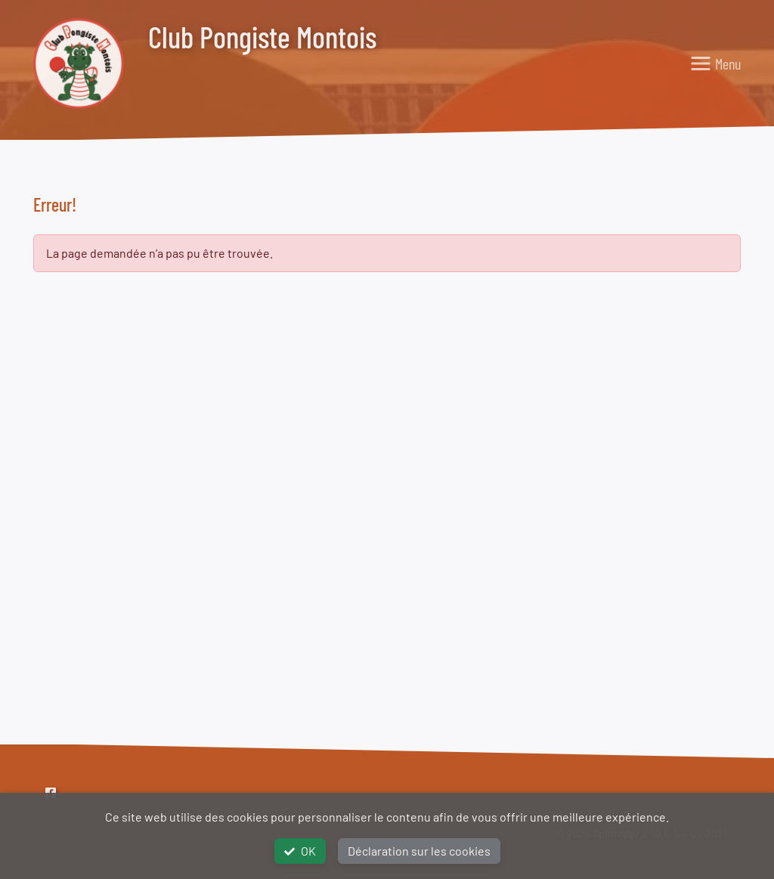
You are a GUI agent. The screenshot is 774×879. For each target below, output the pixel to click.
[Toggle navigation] (715, 63)
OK (300, 850)
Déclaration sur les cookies (419, 850)
